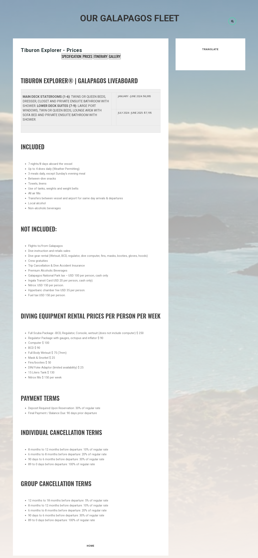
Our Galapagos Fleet (129, 18)
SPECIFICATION (71, 56)
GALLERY (115, 56)
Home (90, 545)
